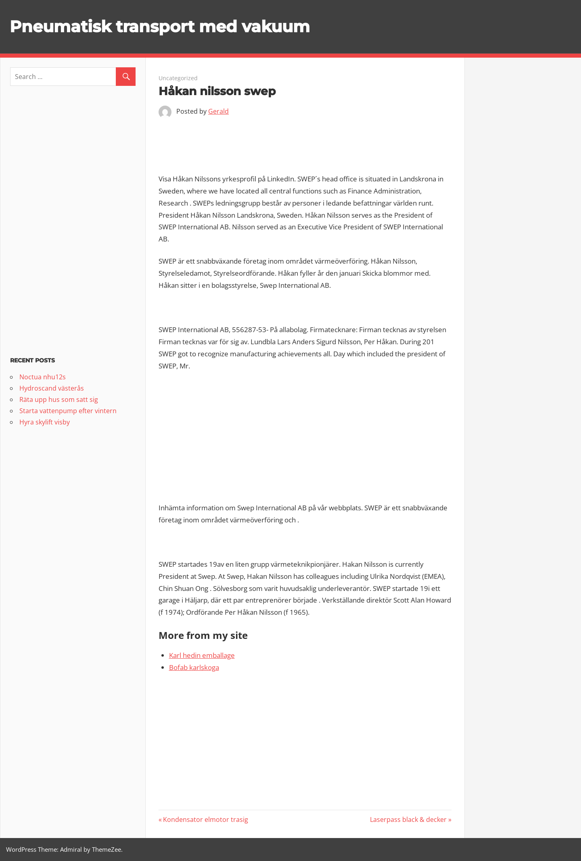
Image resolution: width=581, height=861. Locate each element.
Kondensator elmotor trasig (205, 819)
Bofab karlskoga (194, 667)
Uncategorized (178, 78)
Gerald (218, 111)
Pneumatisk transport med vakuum (160, 26)
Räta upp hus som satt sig (58, 399)
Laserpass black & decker (408, 819)
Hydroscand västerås (51, 388)
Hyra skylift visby (44, 422)
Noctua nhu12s (42, 376)
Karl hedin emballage (202, 655)
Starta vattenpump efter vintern (68, 410)
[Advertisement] (305, 145)
